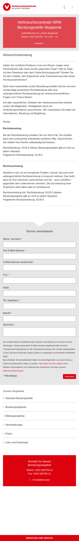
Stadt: (6, 287)
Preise (8, 433)
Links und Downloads (16, 442)
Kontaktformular (41, 480)
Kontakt (38, 43)
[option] (39, 398)
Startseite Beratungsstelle (19, 398)
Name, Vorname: (12, 239)
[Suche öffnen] (64, 7)
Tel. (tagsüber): (11, 300)
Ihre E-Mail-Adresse (13, 250)
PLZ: (5, 275)
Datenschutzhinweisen (13, 371)
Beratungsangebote (15, 407)
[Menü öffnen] (72, 7)
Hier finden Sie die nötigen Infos (53, 363)
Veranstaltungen (14, 424)
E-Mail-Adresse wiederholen (18, 262)
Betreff (6, 313)
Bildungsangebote (15, 416)
